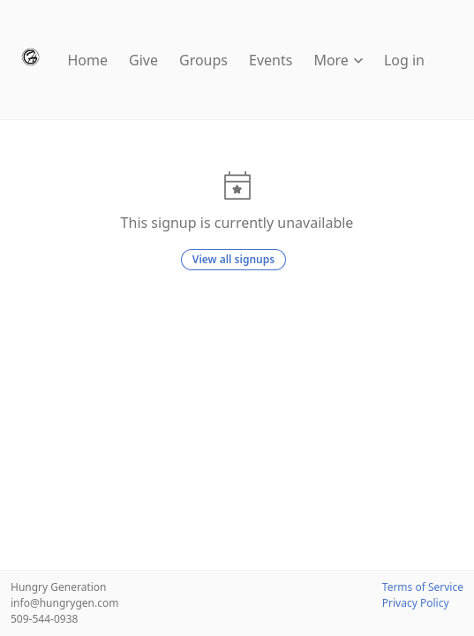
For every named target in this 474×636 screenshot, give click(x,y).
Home (88, 60)
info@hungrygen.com (64, 602)
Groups (203, 60)
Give (143, 60)
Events (270, 60)
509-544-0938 (44, 618)
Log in (404, 60)
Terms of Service (422, 586)
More (338, 60)
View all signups (233, 259)
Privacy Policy (415, 602)
